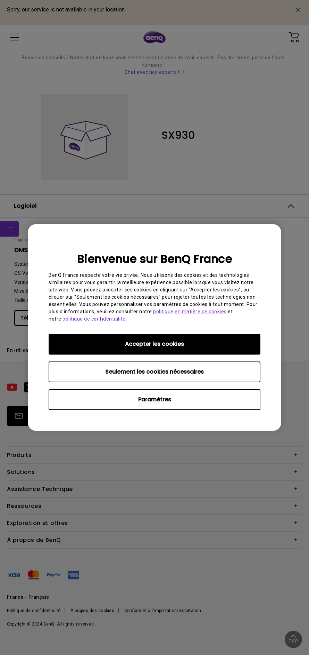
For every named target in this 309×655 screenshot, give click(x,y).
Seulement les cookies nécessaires (154, 372)
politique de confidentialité (93, 319)
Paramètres (154, 399)
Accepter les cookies (154, 344)
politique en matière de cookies (190, 311)
